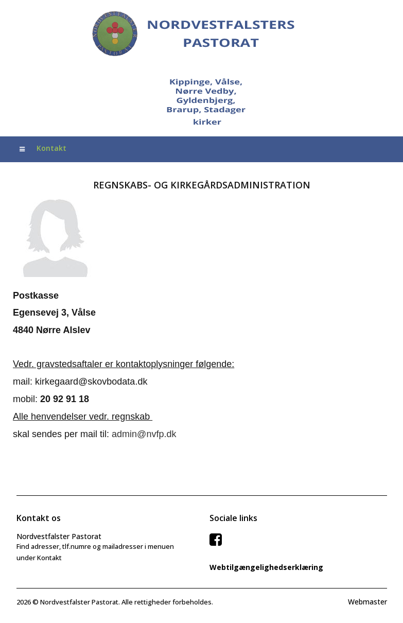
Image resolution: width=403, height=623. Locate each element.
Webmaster (367, 602)
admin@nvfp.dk (144, 434)
